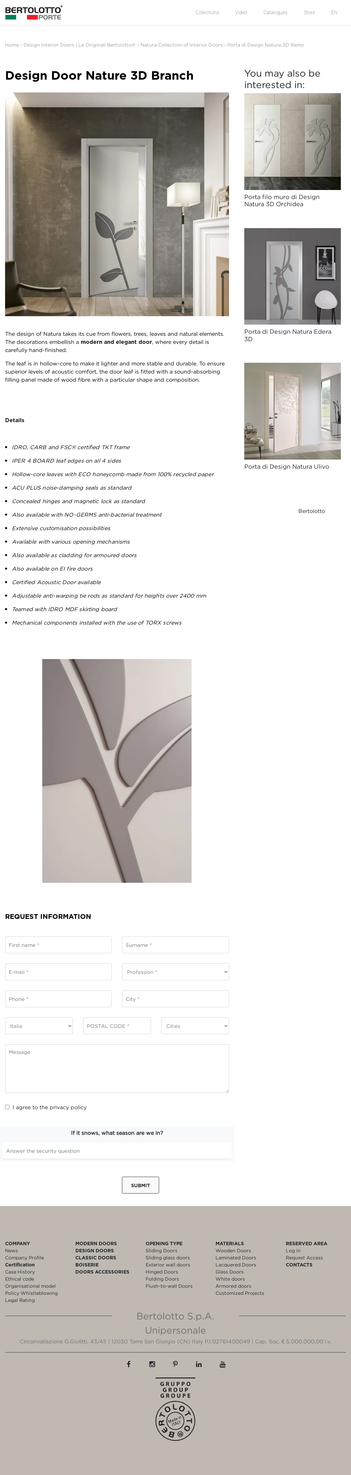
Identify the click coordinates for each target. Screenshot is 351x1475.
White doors (230, 1278)
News (11, 1250)
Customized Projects (240, 1292)
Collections (207, 12)
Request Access (304, 1257)
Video (241, 12)
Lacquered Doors (236, 1264)
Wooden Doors (233, 1250)
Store (309, 12)
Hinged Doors (162, 1271)
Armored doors (233, 1285)
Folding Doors (162, 1278)
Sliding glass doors (168, 1257)
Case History (20, 1271)
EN (334, 12)
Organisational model (30, 1285)
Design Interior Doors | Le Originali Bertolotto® (80, 44)
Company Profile (24, 1257)
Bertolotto (311, 511)
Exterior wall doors (168, 1264)
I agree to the (45, 1107)
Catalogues (275, 12)
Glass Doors (230, 1271)
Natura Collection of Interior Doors (182, 44)
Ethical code (19, 1278)
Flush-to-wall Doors (169, 1285)
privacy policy (68, 1107)
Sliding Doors (161, 1250)
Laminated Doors (236, 1257)
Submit (140, 1185)
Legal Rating (20, 1300)
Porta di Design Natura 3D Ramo (265, 44)
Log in (293, 1250)
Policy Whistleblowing (31, 1292)
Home (12, 44)
